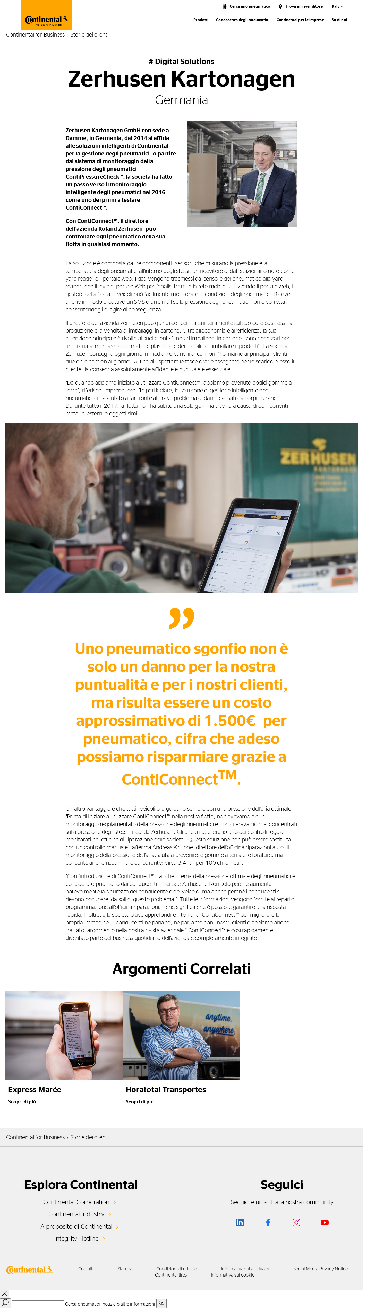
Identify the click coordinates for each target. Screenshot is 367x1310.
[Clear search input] (161, 1303)
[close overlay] (4, 1294)
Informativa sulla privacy (248, 1269)
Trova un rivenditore (304, 6)
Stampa (123, 1269)
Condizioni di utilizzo (177, 1269)
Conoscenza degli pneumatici (242, 20)
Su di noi (339, 20)
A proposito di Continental (76, 1226)
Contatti (83, 1269)
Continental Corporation (76, 1202)
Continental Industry (76, 1214)
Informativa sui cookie (233, 1275)
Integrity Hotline (76, 1238)
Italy (335, 6)
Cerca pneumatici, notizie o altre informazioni (110, 1304)
